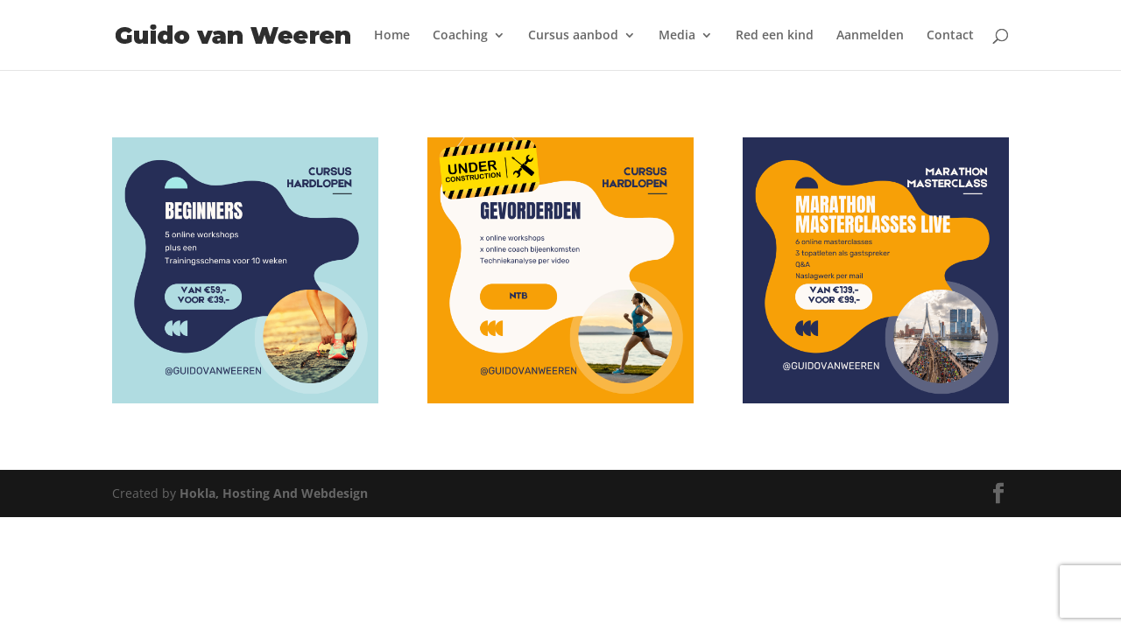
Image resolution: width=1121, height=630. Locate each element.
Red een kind (775, 36)
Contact (950, 36)
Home (392, 36)
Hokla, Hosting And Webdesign (274, 493)
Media (677, 36)
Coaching (460, 36)
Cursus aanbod (573, 36)
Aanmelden (870, 36)
